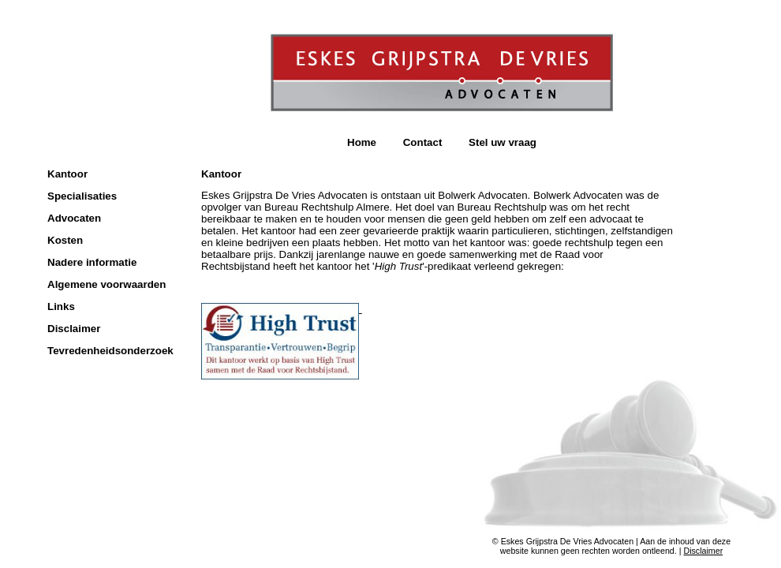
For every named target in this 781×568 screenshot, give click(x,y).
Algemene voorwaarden (106, 284)
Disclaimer (73, 328)
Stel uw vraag (502, 142)
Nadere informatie (91, 262)
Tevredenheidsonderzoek (110, 351)
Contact (423, 142)
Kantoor (67, 174)
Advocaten (74, 218)
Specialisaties (82, 196)
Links (61, 306)
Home (361, 142)
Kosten (65, 240)
